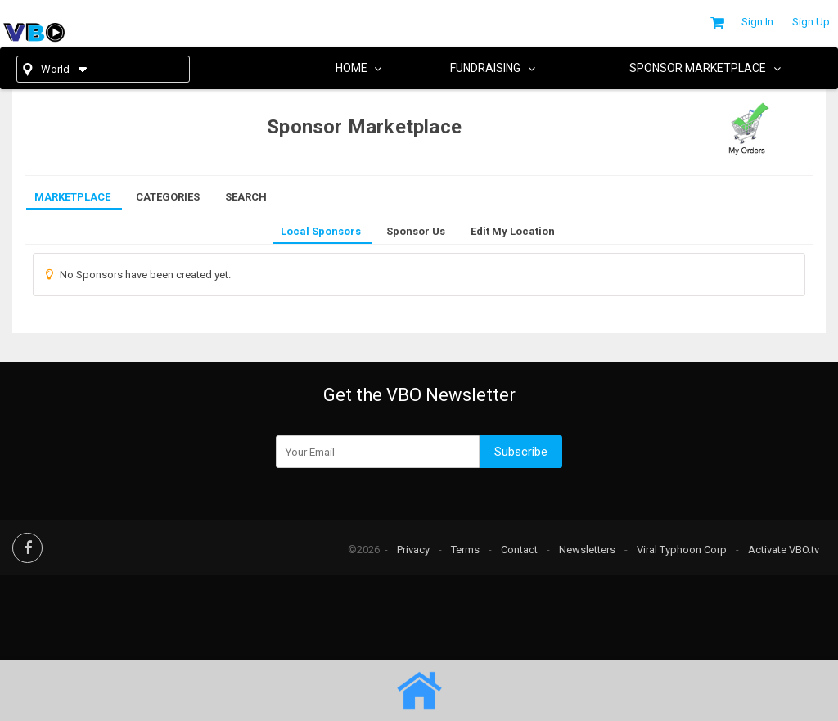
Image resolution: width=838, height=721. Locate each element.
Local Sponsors (321, 231)
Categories (168, 197)
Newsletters (587, 549)
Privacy (413, 549)
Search (246, 197)
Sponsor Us (415, 231)
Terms (465, 549)
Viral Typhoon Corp (682, 549)
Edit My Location (513, 231)
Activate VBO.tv (783, 549)
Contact (519, 549)
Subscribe (520, 451)
